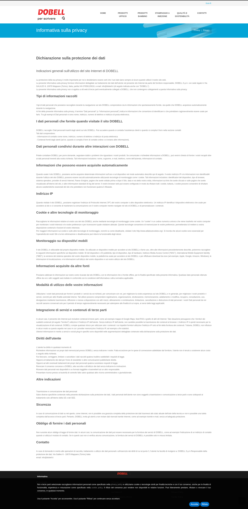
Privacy (197, 30)
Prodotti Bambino (143, 14)
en (208, 3)
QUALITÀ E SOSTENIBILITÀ (182, 14)
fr (210, 3)
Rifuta (205, 504)
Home (103, 13)
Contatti (202, 13)
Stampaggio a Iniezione (162, 14)
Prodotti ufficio (123, 14)
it (206, 3)
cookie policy (96, 488)
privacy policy (116, 484)
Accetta (194, 504)
